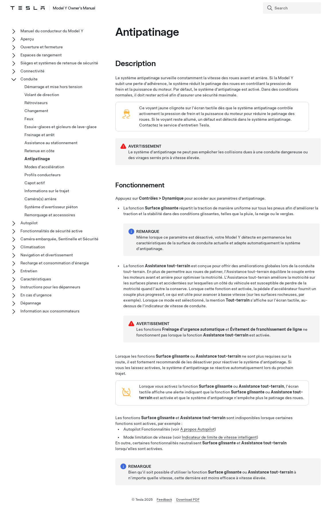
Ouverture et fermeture (41, 47)
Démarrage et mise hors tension (53, 86)
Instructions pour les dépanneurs (50, 287)
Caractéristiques (35, 279)
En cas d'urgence (36, 295)
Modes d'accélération (44, 167)
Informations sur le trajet (46, 191)
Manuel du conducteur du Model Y (51, 31)
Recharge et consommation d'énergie (54, 263)
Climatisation (32, 247)
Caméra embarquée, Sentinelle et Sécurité (59, 239)
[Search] (292, 8)
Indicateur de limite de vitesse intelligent (219, 437)
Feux (29, 118)
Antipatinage (37, 159)
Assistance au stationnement (50, 142)
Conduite (29, 79)
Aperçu (27, 39)
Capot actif (34, 183)
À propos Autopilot (197, 429)
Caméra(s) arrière (40, 199)
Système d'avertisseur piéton (51, 207)
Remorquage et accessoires (49, 215)
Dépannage (30, 303)
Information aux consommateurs (49, 311)
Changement (36, 110)
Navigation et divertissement (46, 255)
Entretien (28, 271)
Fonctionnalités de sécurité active (51, 231)
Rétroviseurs (36, 102)
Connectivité (32, 71)
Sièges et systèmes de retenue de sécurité (59, 63)
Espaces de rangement (41, 55)
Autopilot (29, 223)
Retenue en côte (39, 150)
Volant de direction (41, 94)
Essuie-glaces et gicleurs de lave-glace (60, 126)
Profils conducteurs (42, 175)
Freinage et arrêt (39, 134)
